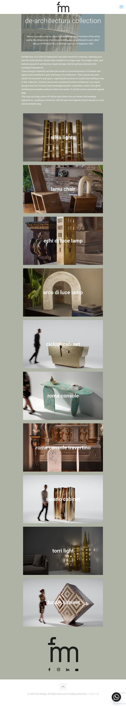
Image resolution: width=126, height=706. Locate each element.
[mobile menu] (121, 7)
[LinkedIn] (67, 669)
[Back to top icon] (63, 686)
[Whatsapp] (116, 697)
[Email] (76, 669)
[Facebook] (49, 669)
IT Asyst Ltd (93, 694)
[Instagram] (58, 669)
